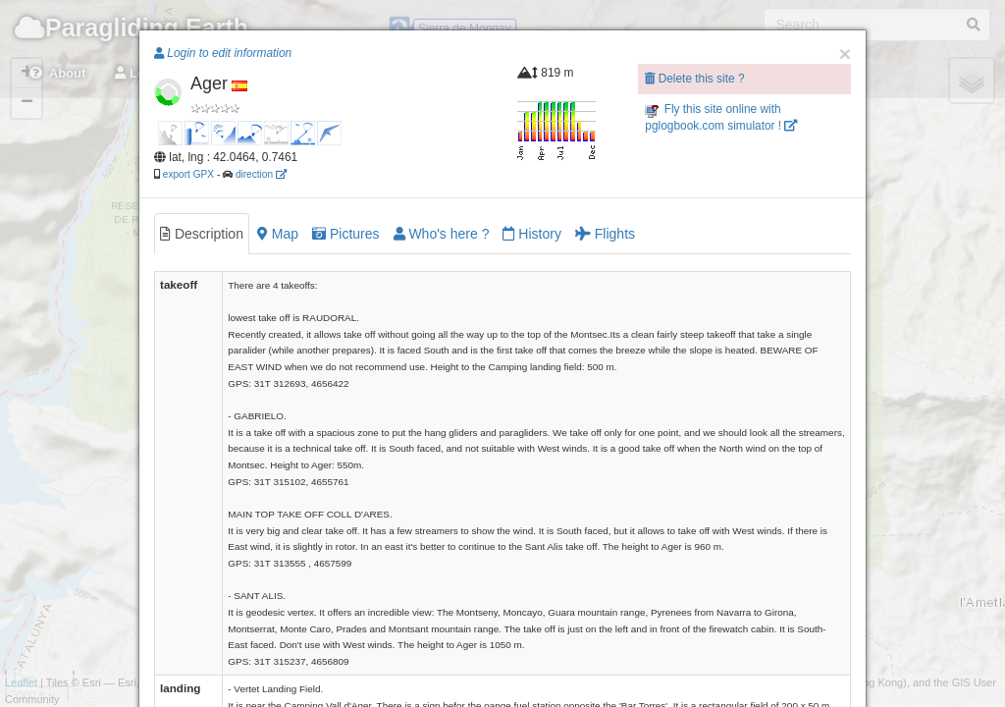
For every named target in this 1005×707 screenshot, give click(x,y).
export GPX (188, 174)
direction (261, 174)
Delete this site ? (694, 78)
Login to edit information (222, 53)
